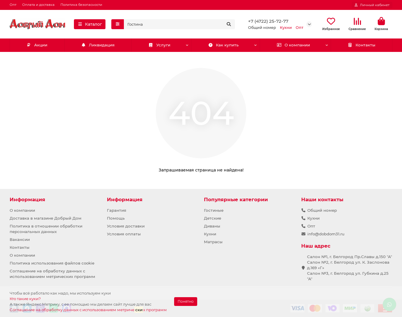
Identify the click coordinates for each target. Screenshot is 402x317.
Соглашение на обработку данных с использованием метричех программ (88, 310)
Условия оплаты (124, 234)
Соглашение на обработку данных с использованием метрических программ (52, 274)
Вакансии (20, 239)
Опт (13, 5)
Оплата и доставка (38, 5)
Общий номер (322, 210)
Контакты (361, 45)
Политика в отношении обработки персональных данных (46, 229)
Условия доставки (126, 226)
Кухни (210, 234)
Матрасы (213, 241)
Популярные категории (236, 199)
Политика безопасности (81, 5)
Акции (37, 45)
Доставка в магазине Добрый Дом (46, 218)
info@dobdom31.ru (325, 234)
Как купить (223, 45)
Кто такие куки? (25, 298)
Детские (212, 218)
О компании (293, 45)
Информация (27, 199)
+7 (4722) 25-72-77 (268, 21)
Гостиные (213, 210)
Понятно (186, 301)
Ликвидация (98, 45)
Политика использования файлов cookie (52, 263)
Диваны (212, 226)
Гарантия (116, 210)
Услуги (159, 45)
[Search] (179, 24)
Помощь (116, 218)
